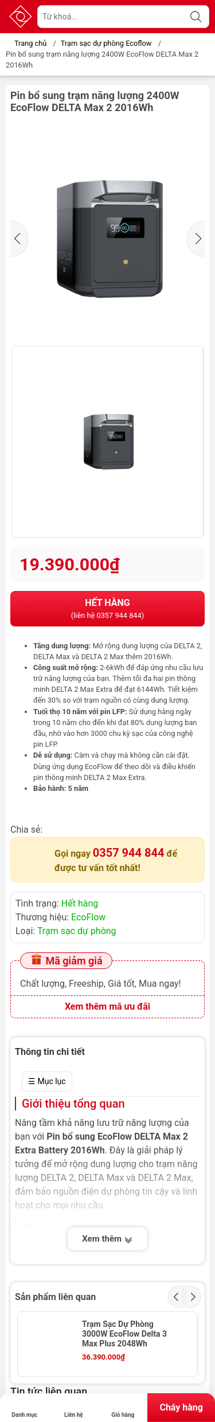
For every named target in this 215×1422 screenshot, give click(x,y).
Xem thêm (107, 1240)
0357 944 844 (129, 853)
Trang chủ (27, 43)
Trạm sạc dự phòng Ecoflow (106, 43)
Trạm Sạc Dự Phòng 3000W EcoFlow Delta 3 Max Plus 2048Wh (124, 1333)
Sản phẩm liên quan (55, 1296)
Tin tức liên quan (48, 1391)
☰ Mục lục (47, 1081)
